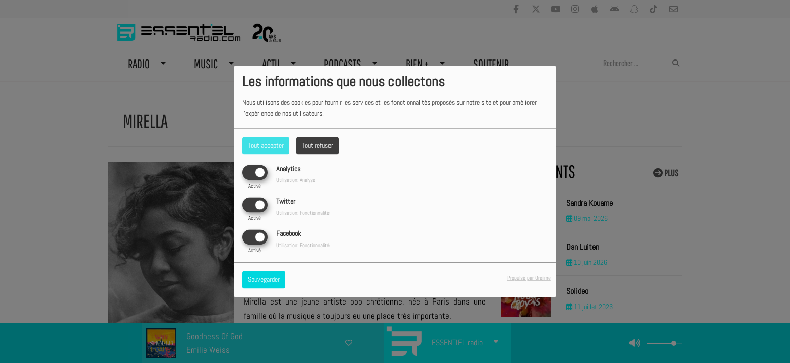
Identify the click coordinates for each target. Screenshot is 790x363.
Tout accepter (266, 145)
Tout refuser (317, 145)
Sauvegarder (264, 279)
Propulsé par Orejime (529, 278)
